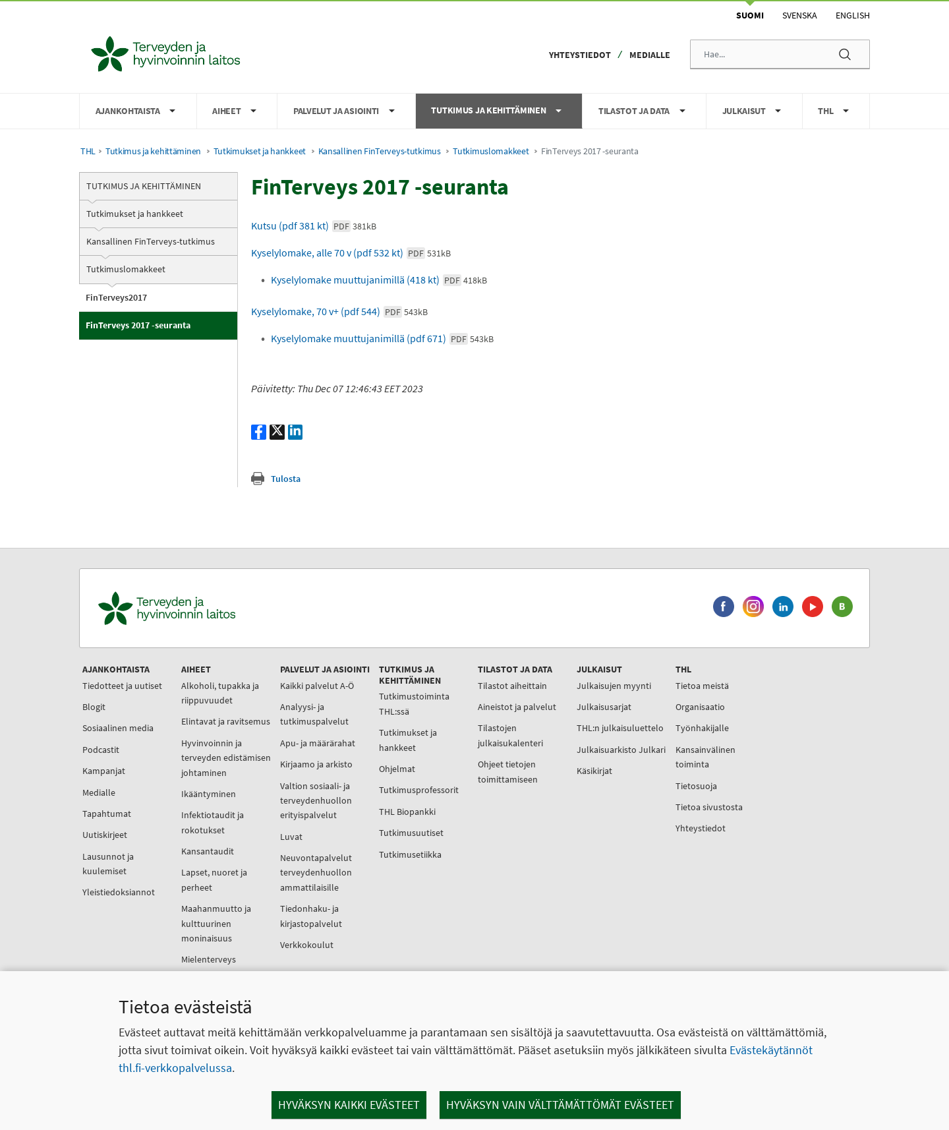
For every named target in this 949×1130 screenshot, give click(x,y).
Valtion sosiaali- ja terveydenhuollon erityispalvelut (316, 800)
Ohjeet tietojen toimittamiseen (508, 771)
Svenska (799, 15)
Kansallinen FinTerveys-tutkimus (379, 151)
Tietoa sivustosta (709, 807)
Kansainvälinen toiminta (705, 757)
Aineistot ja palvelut (517, 707)
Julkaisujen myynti (614, 686)
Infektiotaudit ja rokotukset (212, 822)
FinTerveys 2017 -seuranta (138, 325)
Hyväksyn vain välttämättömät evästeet (560, 1104)
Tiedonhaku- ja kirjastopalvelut (311, 916)
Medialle (649, 55)
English (853, 15)
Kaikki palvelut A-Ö (317, 686)
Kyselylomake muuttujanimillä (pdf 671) (382, 338)
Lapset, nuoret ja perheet (214, 879)
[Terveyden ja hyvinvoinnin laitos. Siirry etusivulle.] (224, 608)
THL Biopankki (407, 812)
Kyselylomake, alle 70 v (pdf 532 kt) (351, 252)
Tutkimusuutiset (411, 833)
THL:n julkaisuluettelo (620, 728)
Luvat (291, 837)
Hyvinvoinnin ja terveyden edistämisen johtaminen (226, 758)
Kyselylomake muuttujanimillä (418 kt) (379, 279)
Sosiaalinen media (118, 728)
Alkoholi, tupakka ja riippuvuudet (220, 693)
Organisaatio (700, 707)
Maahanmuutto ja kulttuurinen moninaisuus (216, 923)
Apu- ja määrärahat (317, 743)
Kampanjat (103, 771)
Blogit (93, 707)
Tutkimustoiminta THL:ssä (414, 703)
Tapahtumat (106, 813)
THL (88, 151)
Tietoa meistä (702, 686)
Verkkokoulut (306, 945)
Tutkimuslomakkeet (491, 151)
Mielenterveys (208, 959)
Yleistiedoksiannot (118, 892)
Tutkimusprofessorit (419, 790)
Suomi (750, 15)
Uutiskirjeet (104, 835)
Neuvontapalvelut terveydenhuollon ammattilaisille (316, 872)
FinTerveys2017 (116, 297)
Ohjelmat (397, 769)
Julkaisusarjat (604, 707)
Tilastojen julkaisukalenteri (510, 735)
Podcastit (100, 750)
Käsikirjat (594, 771)
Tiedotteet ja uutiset (122, 686)
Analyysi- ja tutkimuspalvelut (314, 714)
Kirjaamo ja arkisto (316, 764)
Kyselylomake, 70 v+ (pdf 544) (339, 311)
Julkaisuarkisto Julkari (621, 750)
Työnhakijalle (702, 728)
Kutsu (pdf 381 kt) (313, 225)
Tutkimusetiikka (410, 854)
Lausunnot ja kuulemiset (108, 863)
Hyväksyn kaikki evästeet (349, 1104)
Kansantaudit (207, 851)
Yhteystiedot (580, 55)
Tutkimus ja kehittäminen (153, 151)
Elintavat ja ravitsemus (225, 721)
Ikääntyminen (208, 794)
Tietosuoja (696, 786)
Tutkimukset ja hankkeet (260, 151)
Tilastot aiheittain (512, 686)
